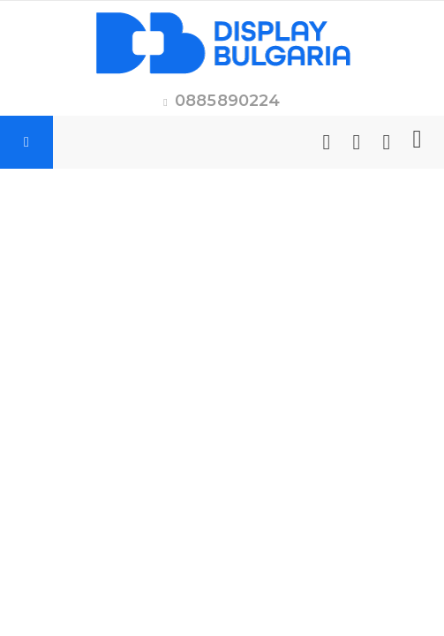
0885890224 (228, 100)
